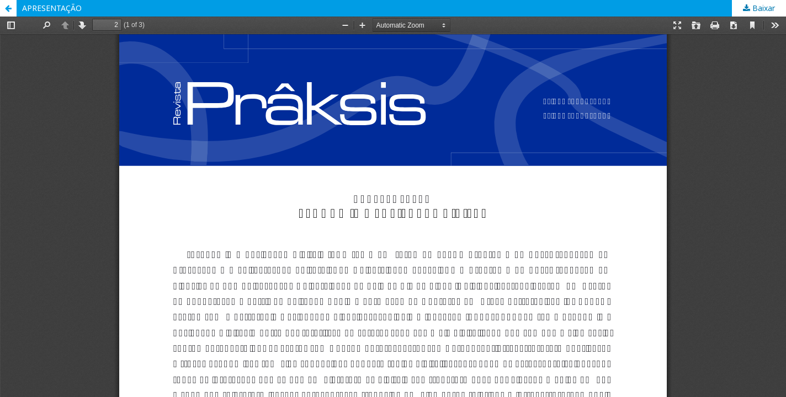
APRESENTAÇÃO (52, 8)
